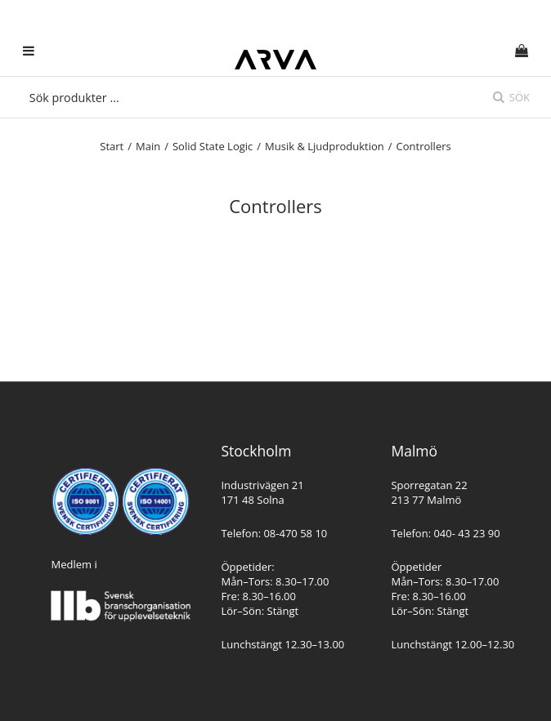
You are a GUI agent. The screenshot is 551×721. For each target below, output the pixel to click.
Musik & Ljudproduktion (324, 146)
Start (111, 146)
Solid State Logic (212, 146)
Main (148, 146)
